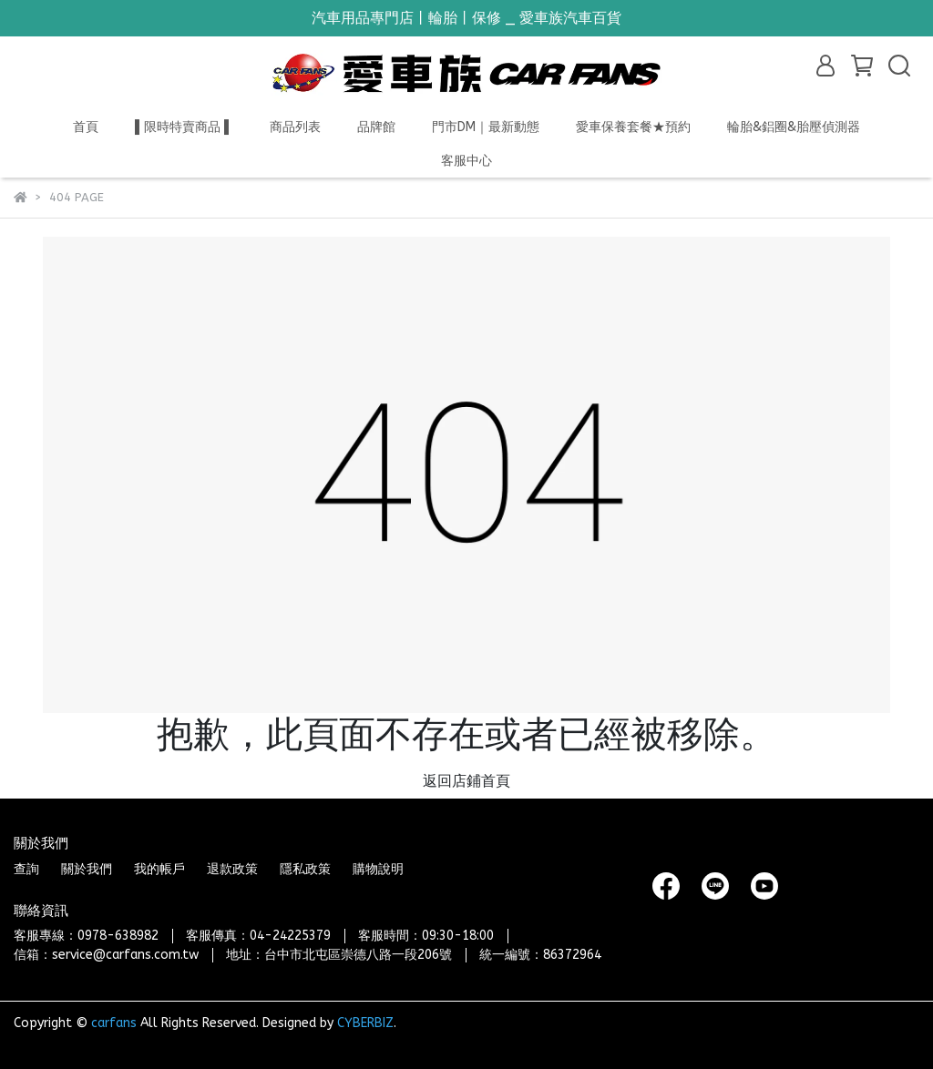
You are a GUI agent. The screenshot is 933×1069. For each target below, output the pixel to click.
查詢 (26, 869)
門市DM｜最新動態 (485, 127)
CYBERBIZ (365, 1023)
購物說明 (378, 869)
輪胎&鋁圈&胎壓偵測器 (793, 127)
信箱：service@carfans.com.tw (106, 954)
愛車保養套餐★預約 (633, 127)
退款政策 (232, 869)
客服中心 (466, 160)
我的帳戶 (159, 869)
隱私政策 (305, 869)
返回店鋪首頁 (466, 780)
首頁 (85, 127)
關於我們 (86, 869)
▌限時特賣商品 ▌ (184, 127)
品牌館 (376, 127)
